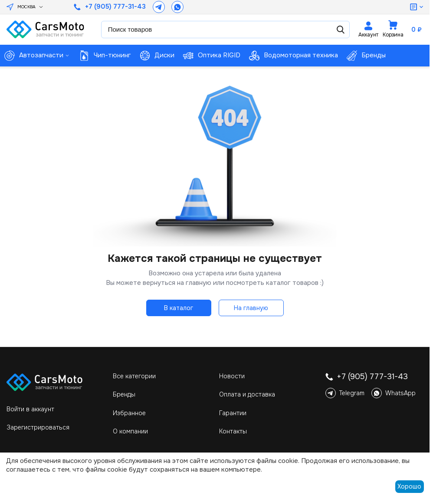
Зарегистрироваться (38, 427)
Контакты (233, 431)
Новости (232, 376)
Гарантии (232, 413)
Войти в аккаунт (30, 409)
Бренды (124, 394)
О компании (130, 431)
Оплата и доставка (247, 394)
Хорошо (409, 486)
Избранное (129, 413)
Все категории (134, 376)
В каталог (178, 308)
